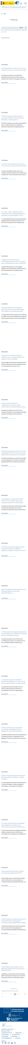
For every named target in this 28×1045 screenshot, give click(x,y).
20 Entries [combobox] (14, 988)
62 (25, 994)
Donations (17, 1038)
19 (19, 994)
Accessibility (4, 1036)
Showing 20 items (5, 37)
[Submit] (26, 27)
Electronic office (5, 1031)
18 (15, 994)
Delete (21, 27)
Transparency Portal (6, 1032)
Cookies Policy (16, 1034)
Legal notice (18, 1032)
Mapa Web (14, 1036)
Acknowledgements (6, 1038)
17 (12, 994)
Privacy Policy (5, 1034)
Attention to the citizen (7, 1029)
